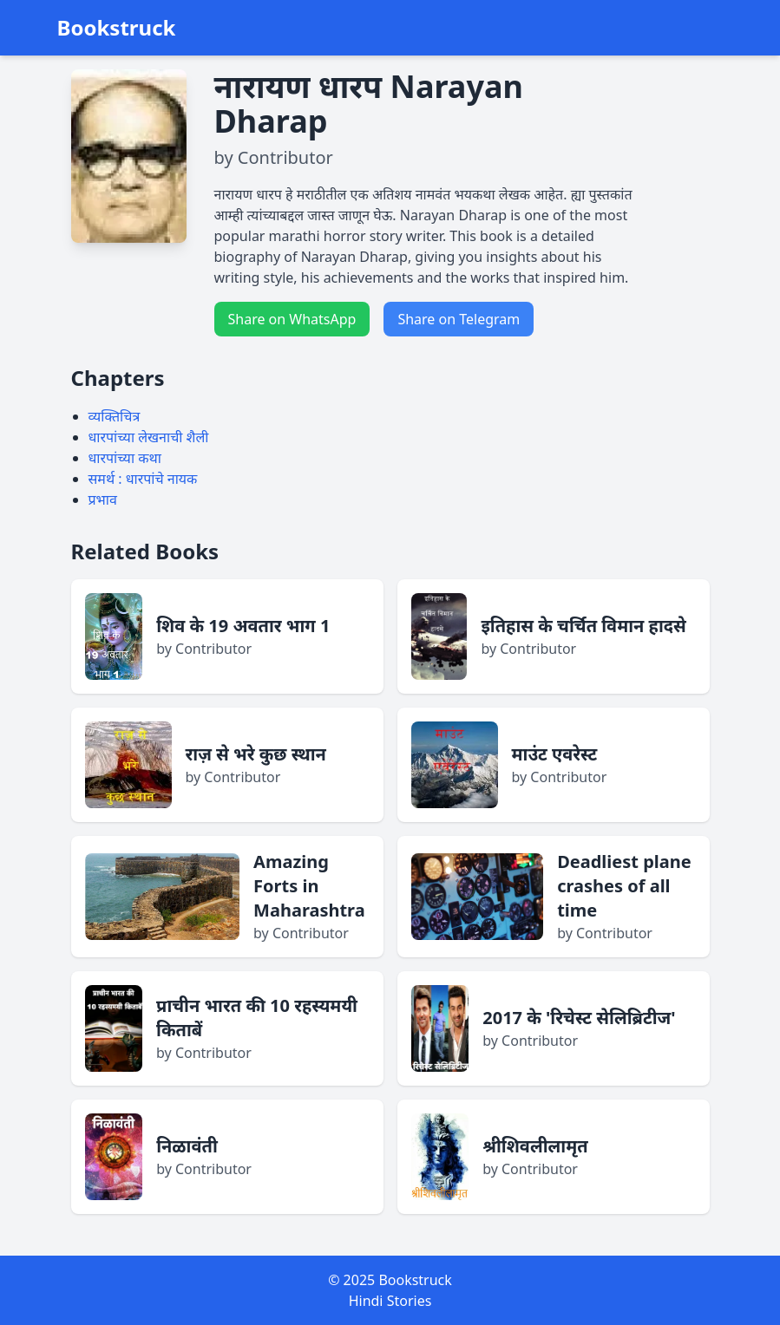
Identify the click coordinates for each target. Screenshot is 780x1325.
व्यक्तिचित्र (114, 416)
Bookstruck (116, 28)
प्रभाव (102, 499)
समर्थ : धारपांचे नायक (143, 478)
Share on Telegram (458, 319)
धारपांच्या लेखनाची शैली (148, 437)
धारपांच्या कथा (124, 457)
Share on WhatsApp (292, 319)
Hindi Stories (390, 1300)
